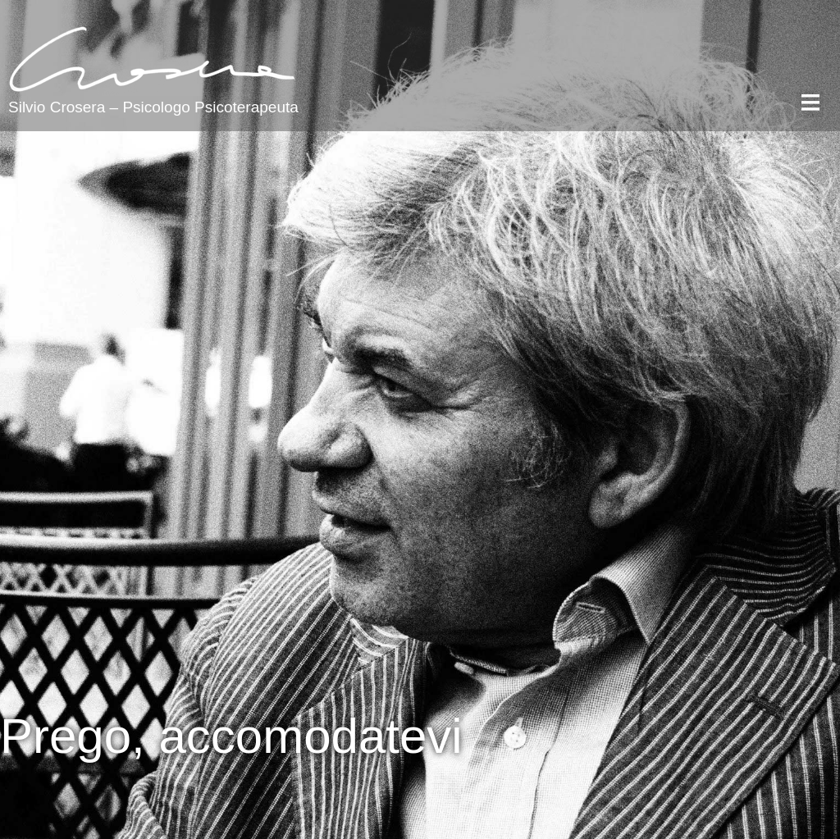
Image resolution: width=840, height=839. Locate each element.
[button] (810, 103)
